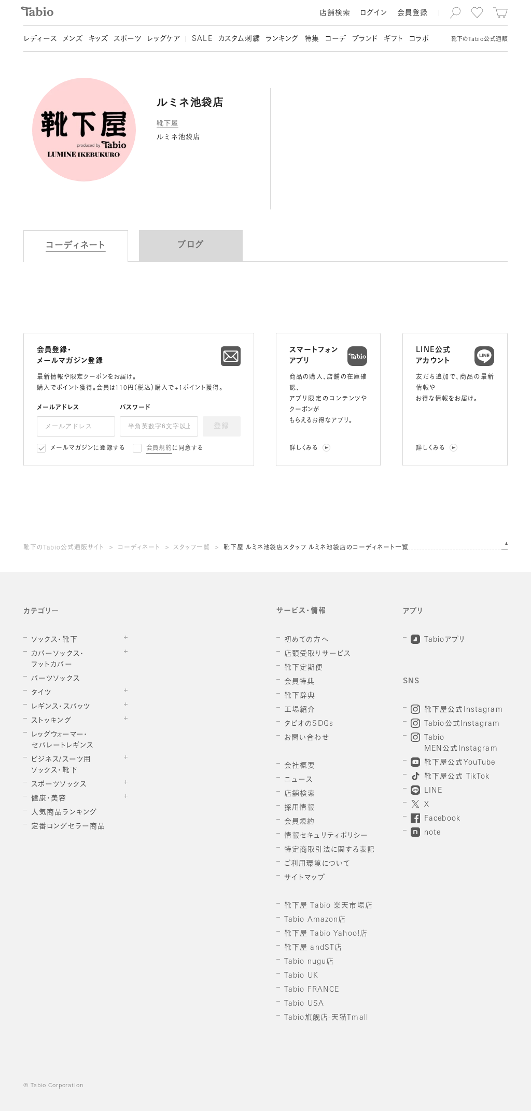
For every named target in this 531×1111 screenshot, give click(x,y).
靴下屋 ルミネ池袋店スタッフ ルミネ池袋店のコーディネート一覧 (316, 548)
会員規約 (159, 448)
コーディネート (139, 548)
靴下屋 (167, 123)
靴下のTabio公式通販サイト (63, 548)
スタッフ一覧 (191, 548)
